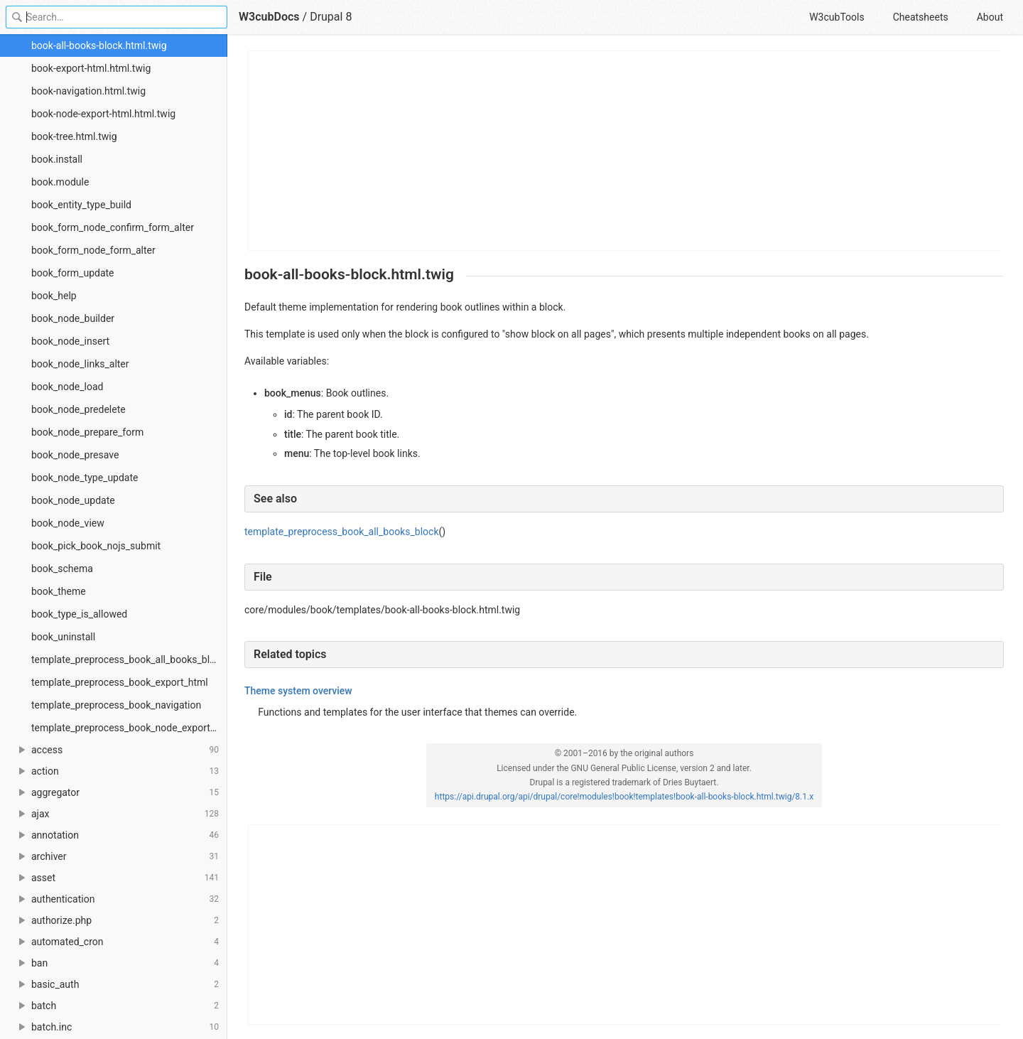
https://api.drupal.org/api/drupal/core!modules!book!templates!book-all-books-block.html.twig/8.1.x (624, 797)
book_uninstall (63, 636)
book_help (54, 295)
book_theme (58, 591)
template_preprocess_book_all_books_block (128, 659)
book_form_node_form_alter (93, 250)
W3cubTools (836, 17)
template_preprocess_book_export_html (119, 682)
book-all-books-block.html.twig (99, 45)
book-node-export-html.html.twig (103, 113)
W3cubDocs (269, 16)
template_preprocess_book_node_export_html (129, 727)
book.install (56, 159)
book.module (60, 182)
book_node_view (67, 523)
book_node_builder (72, 318)
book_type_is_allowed (79, 614)
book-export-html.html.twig (91, 68)
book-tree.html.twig (74, 136)
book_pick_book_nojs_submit (96, 545)
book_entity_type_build (81, 204)
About (990, 17)
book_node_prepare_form (87, 432)
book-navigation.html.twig (88, 91)
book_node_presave (75, 455)
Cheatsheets (920, 17)
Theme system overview (298, 690)
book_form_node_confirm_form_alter (112, 227)
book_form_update (72, 273)
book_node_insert (70, 341)
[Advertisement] (625, 150)
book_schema (62, 568)
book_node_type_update (85, 477)
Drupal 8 (331, 16)
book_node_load (67, 386)
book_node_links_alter (80, 364)
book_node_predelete (78, 409)
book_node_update (73, 500)
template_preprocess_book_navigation (116, 705)
